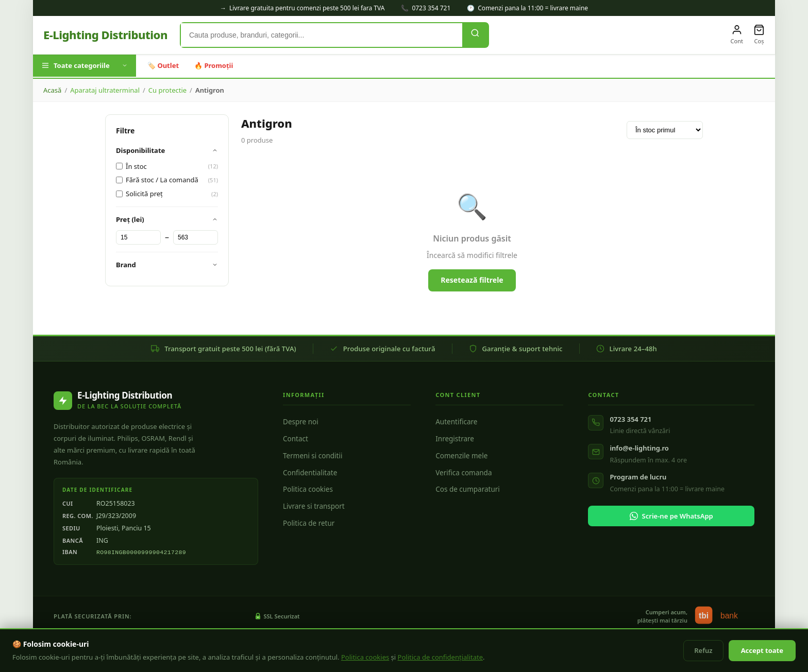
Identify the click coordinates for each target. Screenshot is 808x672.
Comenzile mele (461, 455)
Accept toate (762, 650)
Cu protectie (167, 90)
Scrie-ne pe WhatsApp (671, 516)
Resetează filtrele (472, 280)
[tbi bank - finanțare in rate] (723, 616)
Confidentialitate (310, 472)
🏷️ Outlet (163, 65)
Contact (295, 438)
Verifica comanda (463, 472)
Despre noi (300, 421)
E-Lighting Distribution (105, 34)
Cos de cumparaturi (467, 489)
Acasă (52, 90)
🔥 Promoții (213, 65)
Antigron (209, 90)
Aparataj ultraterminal (105, 90)
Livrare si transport (314, 506)
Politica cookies (308, 489)
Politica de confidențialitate (440, 657)
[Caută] (475, 35)
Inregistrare (454, 438)
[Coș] (759, 35)
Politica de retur (308, 523)
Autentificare (456, 421)
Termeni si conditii (312, 455)
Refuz (703, 650)
